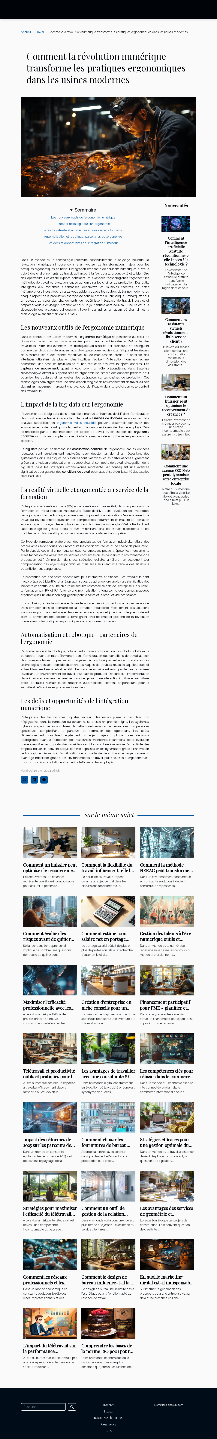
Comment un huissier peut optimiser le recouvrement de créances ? (176, 405)
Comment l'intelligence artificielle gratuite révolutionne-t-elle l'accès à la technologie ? (176, 251)
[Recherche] (43, 1407)
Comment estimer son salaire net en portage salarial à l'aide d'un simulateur (103, 942)
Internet (108, 1405)
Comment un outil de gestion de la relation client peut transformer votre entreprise (105, 1216)
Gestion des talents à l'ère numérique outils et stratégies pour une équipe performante (167, 942)
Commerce (108, 1424)
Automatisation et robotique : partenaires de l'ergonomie (83, 236)
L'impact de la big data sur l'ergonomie (83, 224)
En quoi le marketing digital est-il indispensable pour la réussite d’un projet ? (166, 1285)
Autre (108, 1431)
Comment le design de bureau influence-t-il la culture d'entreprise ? (105, 1282)
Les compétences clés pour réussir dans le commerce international (166, 1076)
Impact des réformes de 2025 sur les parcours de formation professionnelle (49, 1145)
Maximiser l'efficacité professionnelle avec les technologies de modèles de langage (48, 1010)
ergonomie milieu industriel (76, 423)
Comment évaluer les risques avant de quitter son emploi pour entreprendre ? (47, 942)
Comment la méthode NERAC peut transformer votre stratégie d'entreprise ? (165, 873)
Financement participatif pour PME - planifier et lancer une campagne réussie (165, 1010)
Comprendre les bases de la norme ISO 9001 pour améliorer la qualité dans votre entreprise (106, 1354)
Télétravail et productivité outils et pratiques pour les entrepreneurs (49, 1076)
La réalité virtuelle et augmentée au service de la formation (83, 230)
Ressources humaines (108, 1418)
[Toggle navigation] (13, 9)
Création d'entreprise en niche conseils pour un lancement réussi (106, 1007)
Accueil (26, 32)
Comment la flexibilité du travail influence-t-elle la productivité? (107, 870)
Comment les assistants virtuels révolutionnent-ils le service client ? (176, 330)
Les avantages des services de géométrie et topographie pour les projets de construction (166, 1216)
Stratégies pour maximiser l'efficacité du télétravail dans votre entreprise (50, 1214)
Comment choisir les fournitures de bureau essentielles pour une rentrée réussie (104, 1148)
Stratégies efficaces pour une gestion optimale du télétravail (164, 1145)
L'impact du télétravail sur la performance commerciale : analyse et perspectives (49, 1354)
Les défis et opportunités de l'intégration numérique (83, 243)
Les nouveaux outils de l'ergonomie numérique (83, 217)
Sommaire (85, 210)
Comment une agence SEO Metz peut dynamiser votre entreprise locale (176, 474)
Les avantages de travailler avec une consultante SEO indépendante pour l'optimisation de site (108, 1079)
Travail (39, 32)
